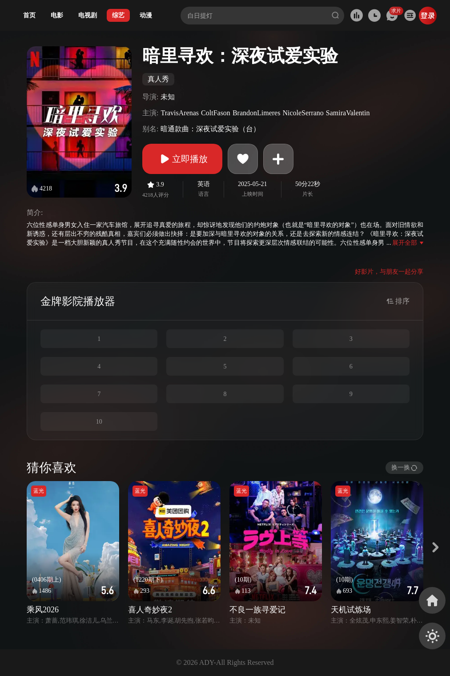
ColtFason (215, 113)
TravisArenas (180, 113)
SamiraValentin (348, 113)
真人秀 (158, 79)
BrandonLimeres (257, 113)
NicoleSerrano (302, 113)
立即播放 (182, 158)
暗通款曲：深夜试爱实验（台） (210, 129)
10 (99, 421)
